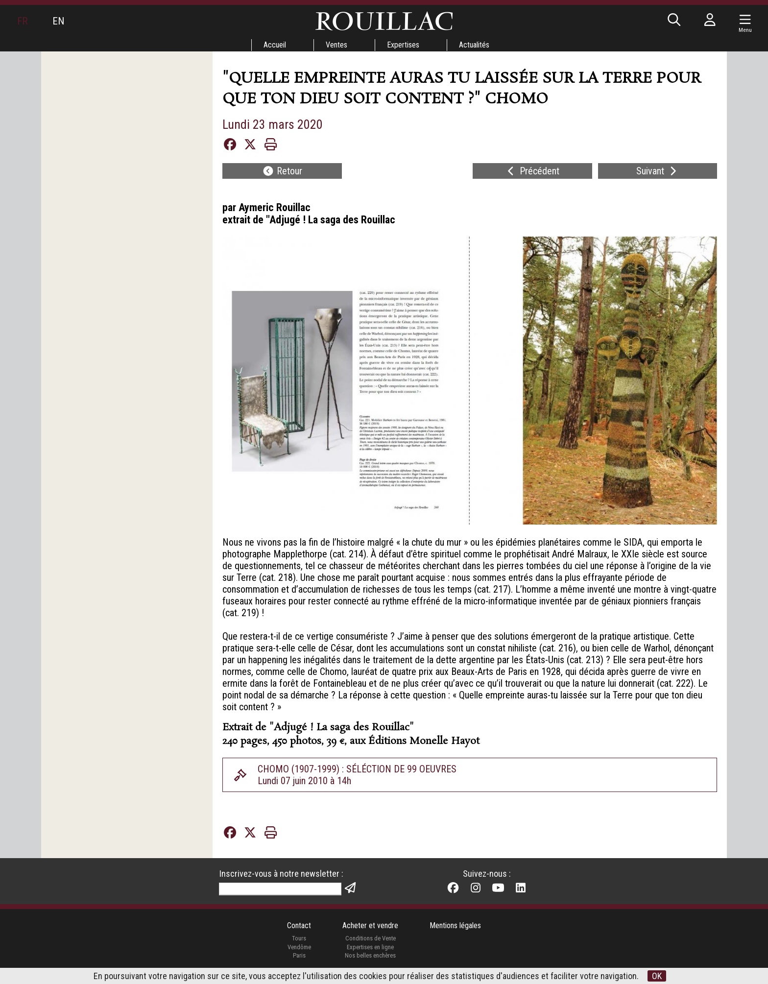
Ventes (336, 44)
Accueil (275, 44)
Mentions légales (455, 925)
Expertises (403, 44)
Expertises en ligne (370, 947)
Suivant (657, 171)
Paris (299, 955)
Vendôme (299, 947)
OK (657, 976)
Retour (282, 171)
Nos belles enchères (370, 955)
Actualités (474, 44)
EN (58, 21)
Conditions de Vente (370, 938)
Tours (299, 938)
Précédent (532, 171)
